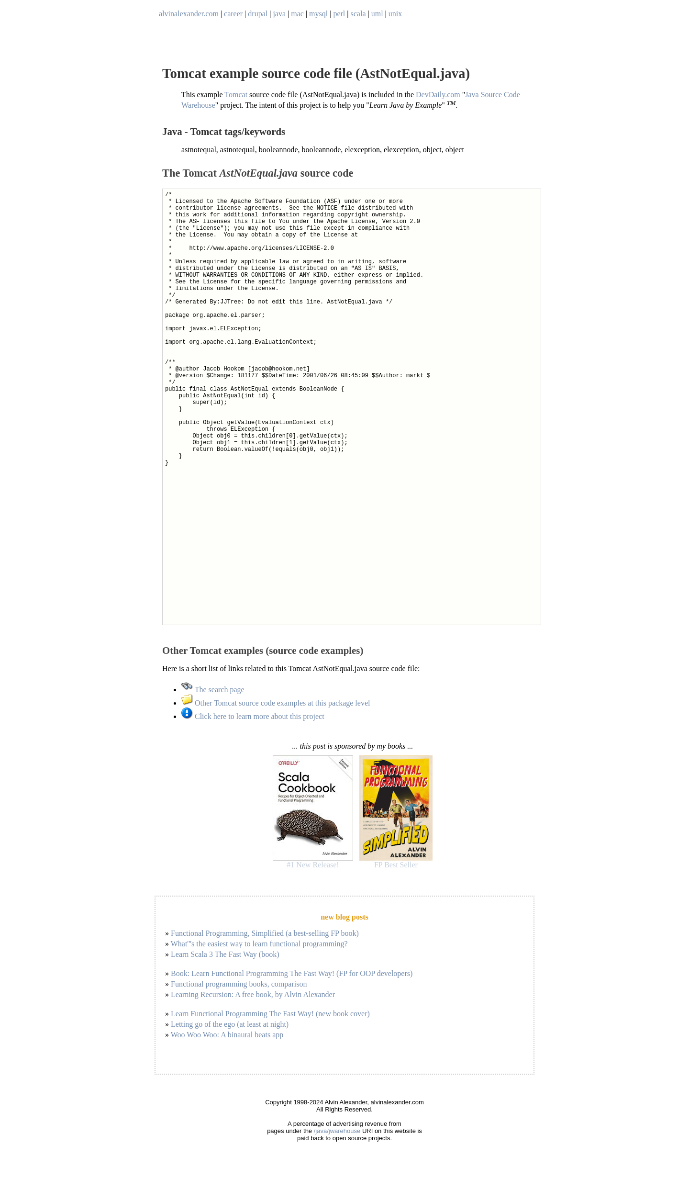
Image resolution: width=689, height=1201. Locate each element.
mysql (318, 14)
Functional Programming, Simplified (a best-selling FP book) (265, 933)
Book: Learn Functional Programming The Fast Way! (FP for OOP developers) (291, 973)
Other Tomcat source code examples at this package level (275, 703)
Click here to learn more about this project (252, 716)
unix (395, 14)
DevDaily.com (438, 94)
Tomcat (235, 94)
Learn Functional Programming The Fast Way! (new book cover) (270, 1014)
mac (297, 14)
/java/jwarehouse (337, 1130)
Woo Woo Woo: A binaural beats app (227, 1035)
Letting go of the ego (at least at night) (230, 1024)
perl (339, 14)
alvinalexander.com (189, 14)
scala (358, 14)
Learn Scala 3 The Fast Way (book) (225, 954)
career (233, 14)
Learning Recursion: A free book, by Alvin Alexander (253, 994)
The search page (212, 689)
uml (377, 14)
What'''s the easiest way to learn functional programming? (259, 944)
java (279, 14)
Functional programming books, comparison (239, 984)
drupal (257, 14)
